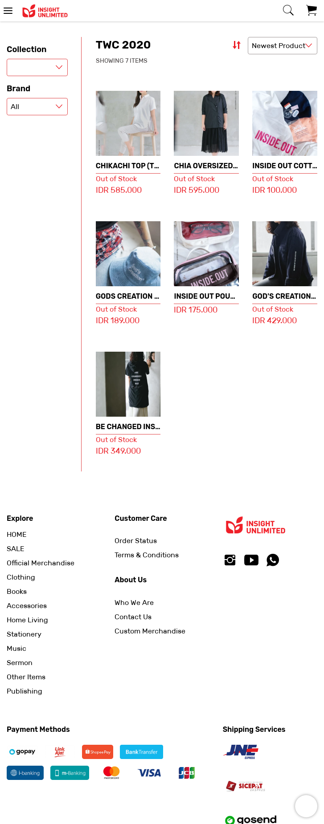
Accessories (27, 605)
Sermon (20, 662)
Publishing (24, 691)
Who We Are (134, 602)
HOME (16, 534)
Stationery (24, 634)
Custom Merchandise (150, 631)
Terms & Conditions (147, 555)
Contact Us (133, 617)
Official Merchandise (40, 563)
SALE (15, 548)
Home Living (27, 620)
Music (16, 648)
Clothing (21, 577)
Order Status (136, 540)
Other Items (26, 677)
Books (17, 591)
